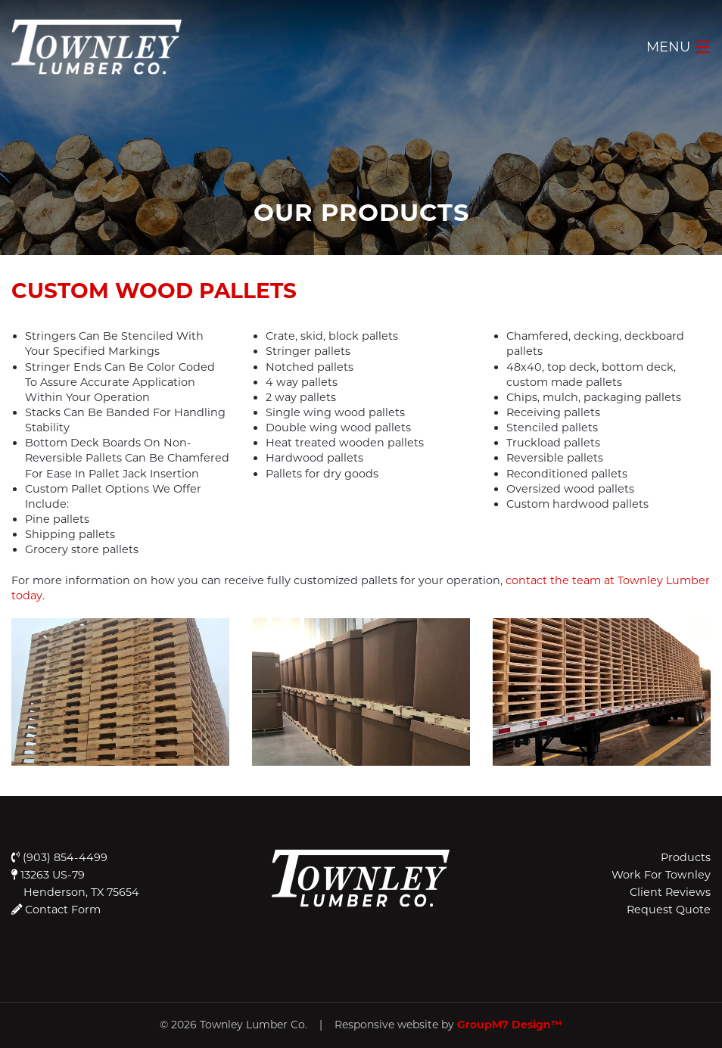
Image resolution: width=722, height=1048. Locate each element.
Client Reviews (670, 892)
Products (686, 857)
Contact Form (61, 909)
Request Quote (669, 909)
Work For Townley (661, 875)
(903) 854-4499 (59, 857)
